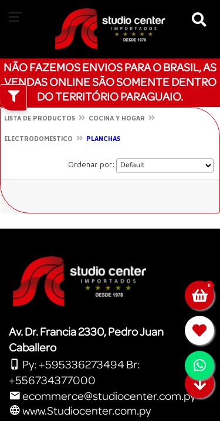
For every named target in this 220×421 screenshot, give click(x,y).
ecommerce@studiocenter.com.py (102, 396)
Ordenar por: (91, 164)
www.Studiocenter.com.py (80, 411)
